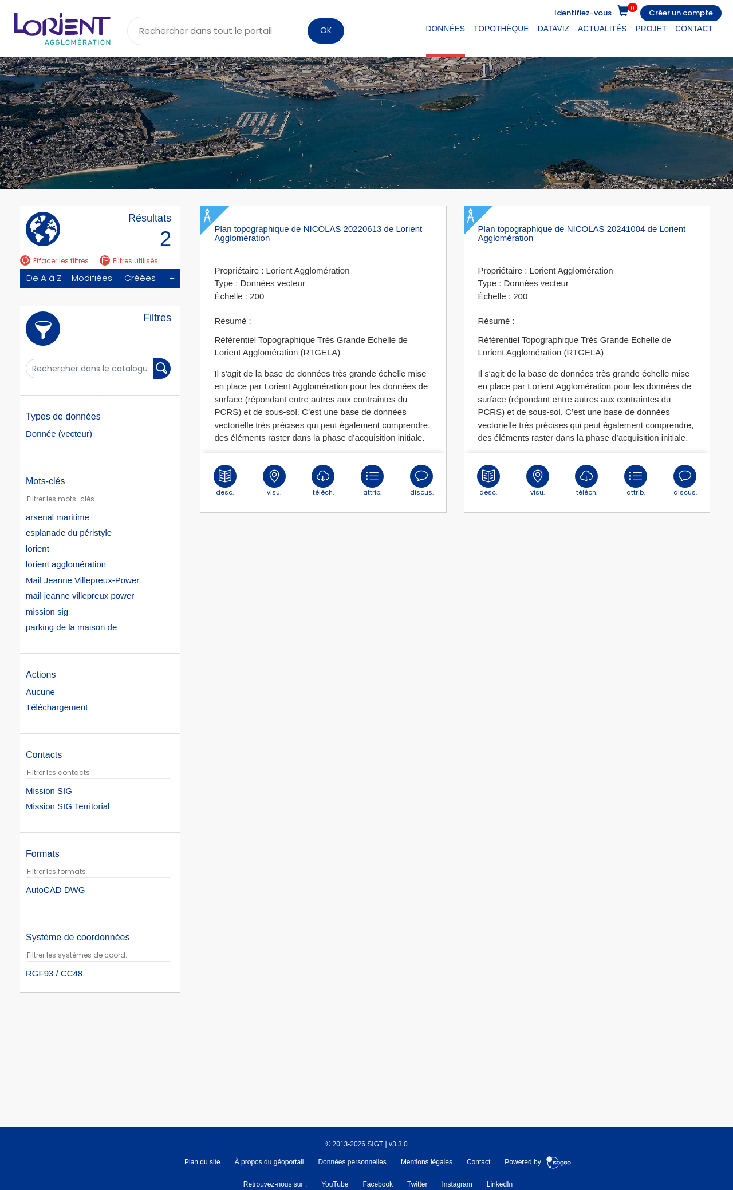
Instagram (457, 1184)
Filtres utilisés (129, 261)
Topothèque (501, 28)
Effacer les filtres (54, 261)
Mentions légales (426, 1162)
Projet (651, 28)
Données (445, 28)
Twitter (417, 1184)
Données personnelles (352, 1162)
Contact (694, 28)
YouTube (334, 1184)
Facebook (377, 1184)
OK (326, 30)
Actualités (602, 28)
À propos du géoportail (269, 1162)
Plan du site (202, 1162)
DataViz (553, 28)
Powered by (538, 1162)
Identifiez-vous (583, 12)
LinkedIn (500, 1184)
